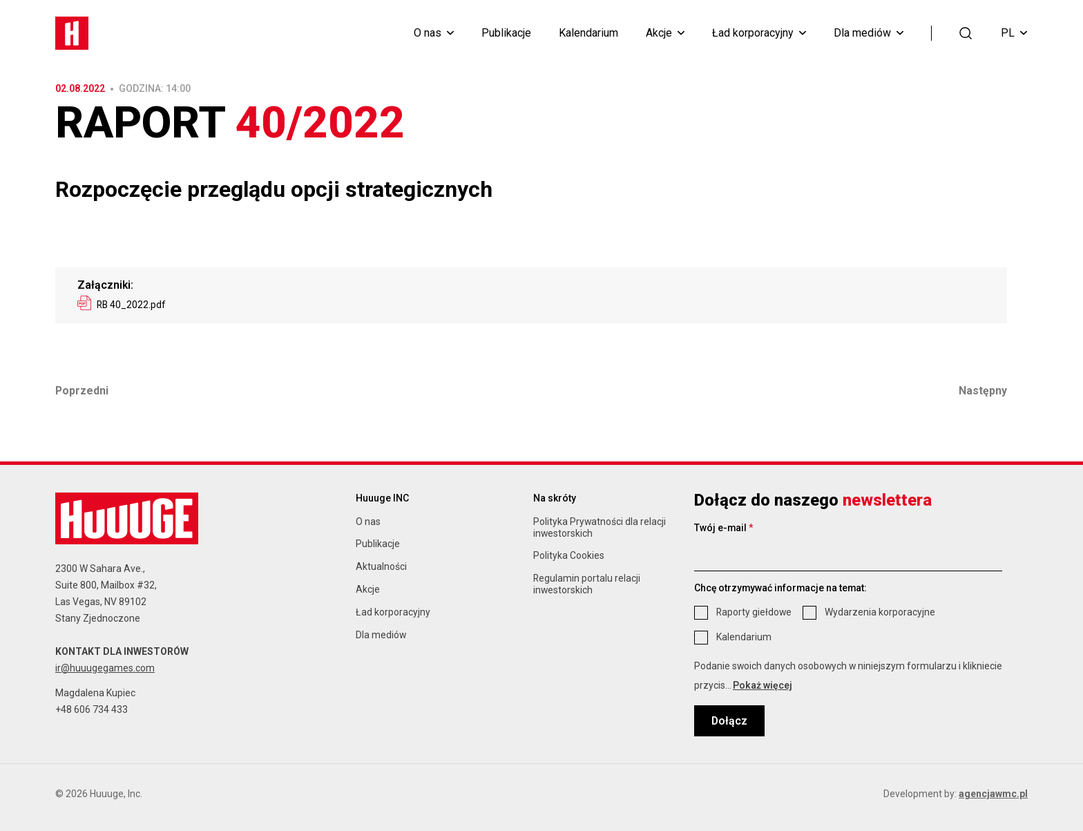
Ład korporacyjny (753, 33)
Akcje (659, 33)
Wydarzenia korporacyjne (880, 612)
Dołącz (729, 720)
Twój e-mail (724, 527)
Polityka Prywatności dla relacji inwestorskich (599, 527)
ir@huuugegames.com (105, 668)
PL (1014, 32)
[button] (965, 32)
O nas (427, 33)
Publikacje (506, 33)
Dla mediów (862, 33)
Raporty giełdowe (754, 612)
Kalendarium (588, 33)
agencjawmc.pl (993, 793)
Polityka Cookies (568, 555)
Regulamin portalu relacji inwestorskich (586, 584)
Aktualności (381, 566)
